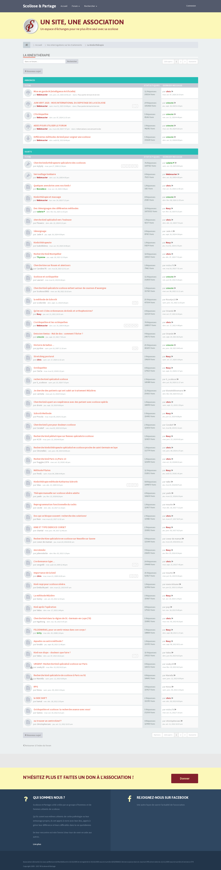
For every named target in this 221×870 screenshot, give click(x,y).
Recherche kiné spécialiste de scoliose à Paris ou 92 (59, 675)
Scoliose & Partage (39, 6)
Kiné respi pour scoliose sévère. (49, 584)
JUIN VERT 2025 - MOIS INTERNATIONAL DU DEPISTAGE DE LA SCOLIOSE (69, 102)
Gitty (39, 633)
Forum (76, 6)
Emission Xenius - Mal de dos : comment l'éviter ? (58, 333)
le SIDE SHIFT (40, 698)
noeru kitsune (172, 584)
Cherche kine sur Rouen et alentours (51, 265)
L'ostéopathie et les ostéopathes (50, 322)
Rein (39, 519)
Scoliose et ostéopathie (45, 276)
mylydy (40, 166)
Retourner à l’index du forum (37, 745)
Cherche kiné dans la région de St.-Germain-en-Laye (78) (62, 618)
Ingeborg (41, 621)
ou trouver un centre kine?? (47, 720)
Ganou (40, 712)
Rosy (168, 208)
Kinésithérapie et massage (47, 196)
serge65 (40, 564)
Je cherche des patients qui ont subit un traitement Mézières (64, 390)
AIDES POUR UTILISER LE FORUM (49, 125)
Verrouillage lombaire (44, 174)
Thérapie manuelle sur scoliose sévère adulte (56, 493)
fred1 (39, 473)
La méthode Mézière (44, 595)
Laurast (40, 280)
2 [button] (180, 61)
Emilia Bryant (42, 587)
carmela (40, 393)
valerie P (170, 162)
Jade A (40, 234)
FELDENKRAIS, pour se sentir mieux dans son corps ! (59, 629)
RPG (35, 686)
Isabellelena (42, 245)
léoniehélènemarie (174, 390)
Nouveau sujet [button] (33, 71)
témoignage (39, 231)
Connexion (191, 5)
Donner (185, 778)
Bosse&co (41, 188)
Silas (39, 485)
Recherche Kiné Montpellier (47, 253)
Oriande (169, 310)
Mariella (40, 678)
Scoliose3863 (43, 291)
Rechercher (90, 6)
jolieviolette (42, 553)
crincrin (169, 102)
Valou (39, 610)
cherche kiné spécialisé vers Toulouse (52, 219)
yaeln (39, 496)
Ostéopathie (40, 367)
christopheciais (44, 724)
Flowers (40, 223)
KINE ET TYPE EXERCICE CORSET (49, 527)
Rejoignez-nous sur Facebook (162, 798)
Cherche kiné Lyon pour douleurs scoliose (54, 424)
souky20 (40, 667)
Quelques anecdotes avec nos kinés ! (52, 185)
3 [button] (184, 61)
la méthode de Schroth (45, 299)
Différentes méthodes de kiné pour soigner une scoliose (61, 136)
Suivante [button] (192, 61)
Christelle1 (42, 450)
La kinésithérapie (36, 55)
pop (168, 607)
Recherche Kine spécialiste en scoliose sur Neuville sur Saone (64, 538)
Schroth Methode (42, 413)
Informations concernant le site (88, 129)
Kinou (39, 690)
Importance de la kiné (44, 572)
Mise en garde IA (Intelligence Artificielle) (54, 91)
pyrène (40, 348)
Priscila (40, 416)
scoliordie (41, 302)
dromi (39, 405)
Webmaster (42, 94)
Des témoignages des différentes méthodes (55, 208)
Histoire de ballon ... (43, 345)
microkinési (39, 550)
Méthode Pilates (42, 470)
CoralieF (40, 428)
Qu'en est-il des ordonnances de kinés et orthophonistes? (63, 310)
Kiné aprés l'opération (44, 606)
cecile (39, 507)
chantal (40, 530)
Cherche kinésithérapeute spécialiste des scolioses (59, 162)
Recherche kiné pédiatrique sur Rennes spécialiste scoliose (63, 436)
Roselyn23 (171, 299)
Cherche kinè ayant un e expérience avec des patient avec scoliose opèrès (70, 401)
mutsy (39, 598)
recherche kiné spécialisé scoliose (50, 379)
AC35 (39, 439)
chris (168, 91)
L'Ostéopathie (40, 114)
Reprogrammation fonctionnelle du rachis (54, 504)
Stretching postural (43, 356)
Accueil (64, 6)
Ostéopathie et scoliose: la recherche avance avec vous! (61, 709)
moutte (169, 504)
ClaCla (39, 371)
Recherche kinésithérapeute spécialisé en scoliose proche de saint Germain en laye (75, 447)
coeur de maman (44, 541)
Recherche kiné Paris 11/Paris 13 (49, 458)
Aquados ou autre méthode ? (48, 641)
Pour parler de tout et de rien (89, 95)
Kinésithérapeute (42, 242)
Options (157, 735)
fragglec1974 (43, 462)
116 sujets (168, 61)
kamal (39, 701)
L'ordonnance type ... (44, 561)
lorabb (40, 644)
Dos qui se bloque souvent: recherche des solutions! (59, 515)
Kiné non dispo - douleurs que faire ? (52, 652)
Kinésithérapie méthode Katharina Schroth (55, 481)
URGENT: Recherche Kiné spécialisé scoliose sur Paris (60, 663)
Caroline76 (41, 268)
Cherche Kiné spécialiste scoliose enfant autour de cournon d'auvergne (69, 288)
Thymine (41, 257)
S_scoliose (42, 382)
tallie (168, 481)
